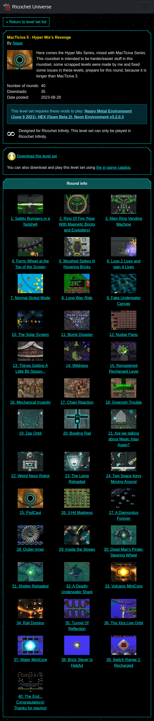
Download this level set (32, 156)
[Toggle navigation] (144, 7)
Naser (18, 43)
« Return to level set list (26, 22)
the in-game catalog (113, 167)
